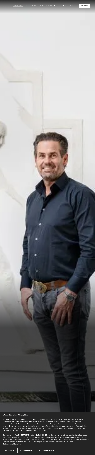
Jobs (71, 6)
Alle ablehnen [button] (26, 450)
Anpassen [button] (9, 450)
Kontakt (84, 6)
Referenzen (31, 6)
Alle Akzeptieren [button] (46, 450)
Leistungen (18, 6)
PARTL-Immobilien (47, 6)
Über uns (62, 6)
